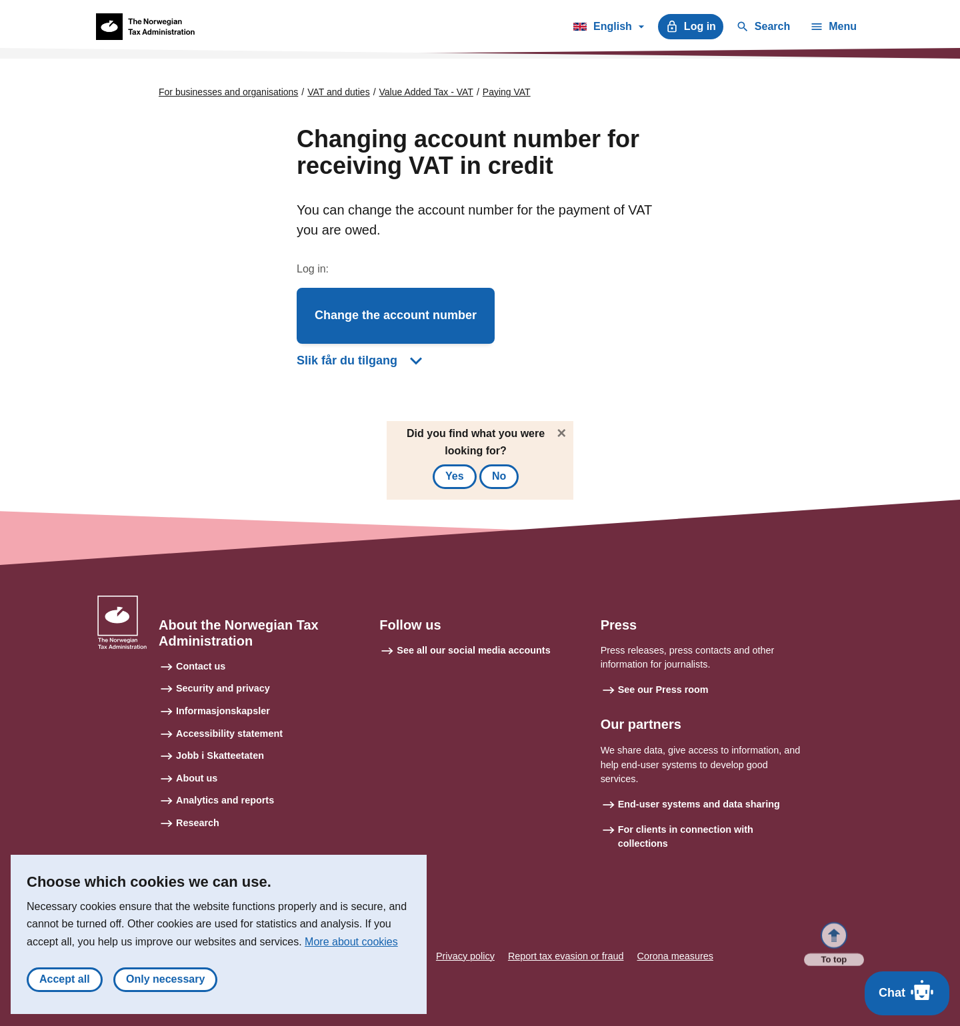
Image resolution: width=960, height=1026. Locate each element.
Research (197, 822)
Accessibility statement (229, 733)
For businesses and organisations (228, 92)
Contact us (200, 666)
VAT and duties (338, 92)
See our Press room (663, 689)
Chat (907, 990)
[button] (396, 316)
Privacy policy (465, 956)
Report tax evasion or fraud (566, 956)
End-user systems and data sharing (699, 804)
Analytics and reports (225, 800)
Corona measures (675, 956)
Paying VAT (507, 92)
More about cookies (351, 948)
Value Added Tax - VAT (426, 92)
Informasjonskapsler (223, 711)
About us (196, 778)
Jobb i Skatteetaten (220, 755)
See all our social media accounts (473, 650)
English (608, 29)
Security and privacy (223, 688)
